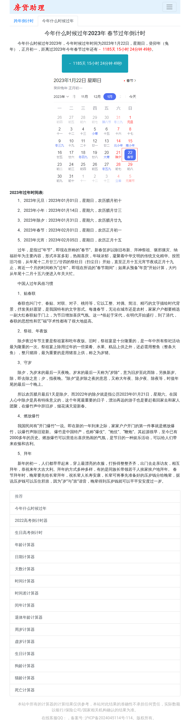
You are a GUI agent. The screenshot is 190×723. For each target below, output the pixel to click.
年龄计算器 (25, 544)
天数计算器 (25, 569)
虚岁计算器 (25, 641)
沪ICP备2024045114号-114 (109, 718)
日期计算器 (25, 556)
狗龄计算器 (25, 665)
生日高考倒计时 (29, 532)
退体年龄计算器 (29, 617)
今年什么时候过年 (58, 21)
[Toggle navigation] (169, 7)
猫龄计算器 (25, 678)
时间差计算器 (27, 593)
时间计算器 (25, 581)
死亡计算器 (25, 690)
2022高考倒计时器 (31, 520)
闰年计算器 (25, 605)
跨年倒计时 (24, 21)
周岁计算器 (25, 629)
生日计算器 (25, 653)
